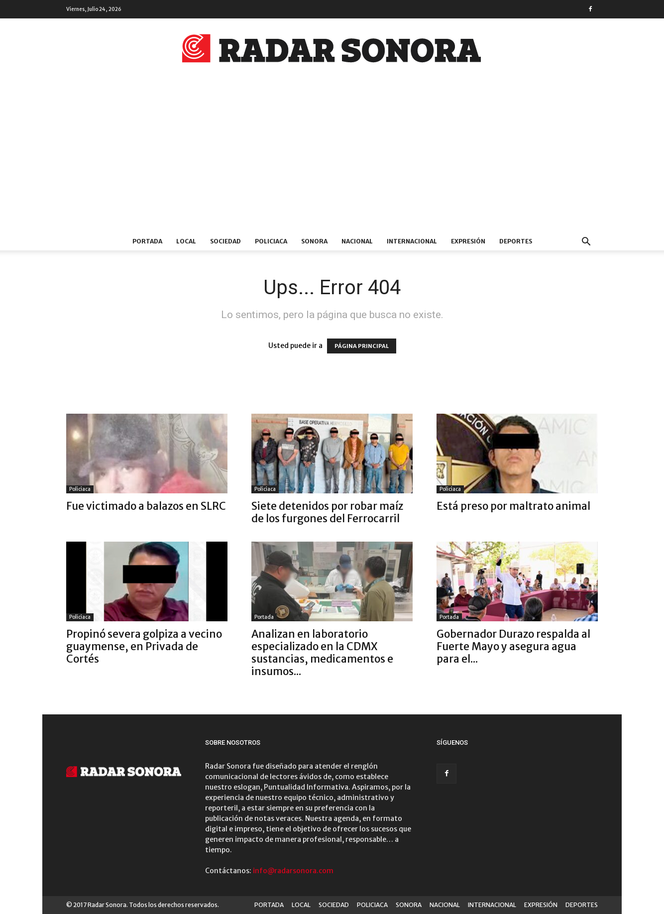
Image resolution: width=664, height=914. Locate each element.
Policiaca (80, 489)
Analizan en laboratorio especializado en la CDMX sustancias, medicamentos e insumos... (322, 652)
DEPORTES (515, 241)
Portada (264, 617)
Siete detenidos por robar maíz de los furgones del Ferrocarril (327, 512)
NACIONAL (357, 241)
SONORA (314, 241)
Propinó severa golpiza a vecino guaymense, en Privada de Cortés (144, 646)
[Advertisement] (332, 158)
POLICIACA (271, 241)
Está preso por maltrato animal (513, 506)
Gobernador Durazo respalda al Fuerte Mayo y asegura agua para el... (513, 646)
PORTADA (147, 241)
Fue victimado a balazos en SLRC (146, 506)
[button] (586, 242)
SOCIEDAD (225, 241)
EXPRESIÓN (468, 241)
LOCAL (186, 241)
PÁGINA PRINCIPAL (361, 346)
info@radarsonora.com (293, 870)
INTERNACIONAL (412, 241)
